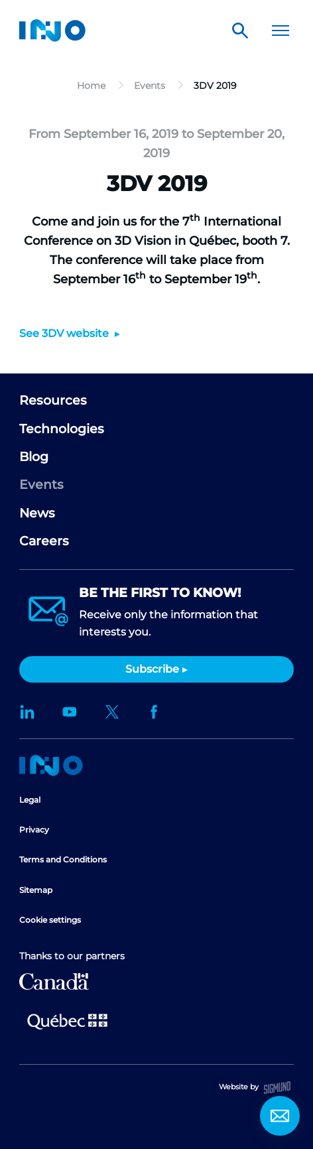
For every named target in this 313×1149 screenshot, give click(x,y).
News (37, 513)
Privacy (34, 830)
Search (240, 30)
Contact (280, 1116)
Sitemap (35, 890)
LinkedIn (27, 712)
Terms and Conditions (63, 859)
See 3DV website (65, 333)
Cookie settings (50, 920)
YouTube (70, 712)
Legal (29, 800)
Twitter (112, 711)
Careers (44, 541)
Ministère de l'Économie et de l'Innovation (67, 1020)
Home (51, 765)
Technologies (61, 429)
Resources (53, 400)
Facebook (154, 712)
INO (52, 30)
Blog (33, 456)
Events (41, 484)
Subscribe (152, 669)
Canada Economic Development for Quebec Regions (54, 981)
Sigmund (277, 1088)
